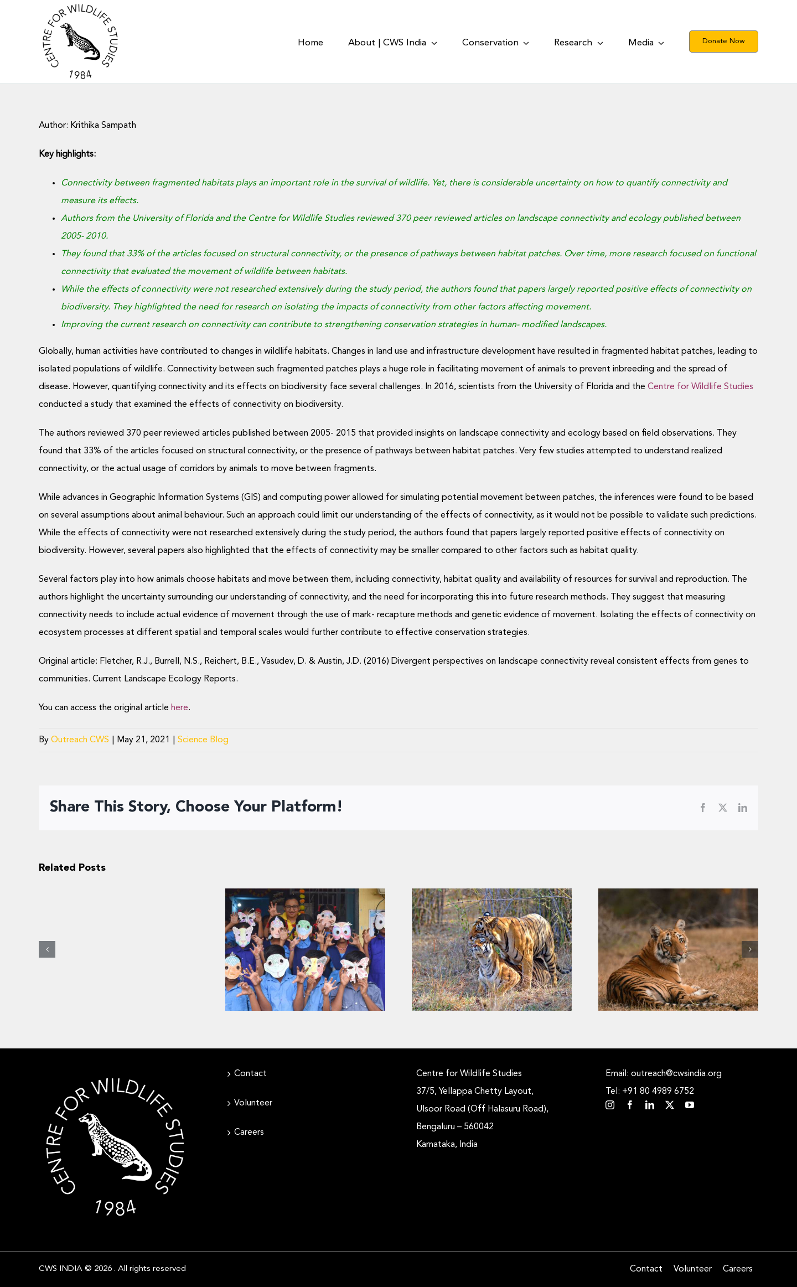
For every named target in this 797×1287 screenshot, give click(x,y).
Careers (249, 1132)
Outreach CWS (80, 740)
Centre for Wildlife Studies (700, 387)
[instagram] (609, 1104)
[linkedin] (649, 1104)
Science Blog (203, 740)
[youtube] (689, 1104)
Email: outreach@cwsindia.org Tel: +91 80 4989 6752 (663, 1082)
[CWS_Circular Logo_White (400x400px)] (115, 1075)
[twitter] (669, 1104)
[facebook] (629, 1104)
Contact (250, 1073)
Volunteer (253, 1103)
